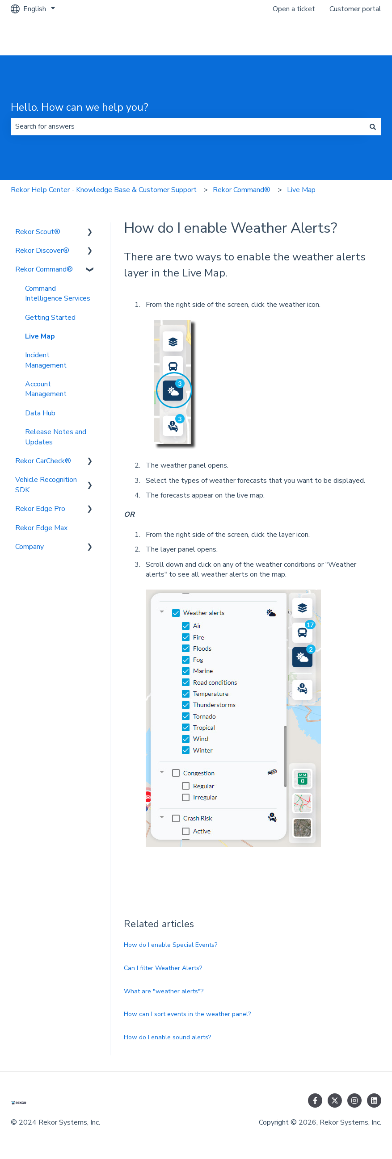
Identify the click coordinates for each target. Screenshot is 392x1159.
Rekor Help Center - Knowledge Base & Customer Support (104, 190)
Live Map (301, 190)
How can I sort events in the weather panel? (187, 1014)
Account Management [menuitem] (46, 389)
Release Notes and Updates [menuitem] (55, 437)
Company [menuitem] (29, 547)
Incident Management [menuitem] (46, 360)
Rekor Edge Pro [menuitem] (40, 509)
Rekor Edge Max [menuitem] (41, 528)
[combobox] (187, 126)
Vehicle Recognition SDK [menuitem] (46, 484)
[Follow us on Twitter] (335, 1100)
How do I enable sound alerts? (167, 1037)
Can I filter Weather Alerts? (163, 968)
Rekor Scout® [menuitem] (37, 232)
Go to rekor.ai (351, 37)
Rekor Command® (241, 190)
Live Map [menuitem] (40, 336)
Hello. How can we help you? (79, 107)
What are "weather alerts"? (163, 991)
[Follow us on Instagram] (354, 1100)
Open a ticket (294, 9)
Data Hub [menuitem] (40, 413)
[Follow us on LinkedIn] (374, 1100)
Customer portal (355, 9)
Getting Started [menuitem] (50, 317)
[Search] (372, 126)
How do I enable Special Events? (170, 945)
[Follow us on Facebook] (315, 1100)
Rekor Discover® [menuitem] (42, 250)
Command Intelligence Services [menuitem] (57, 293)
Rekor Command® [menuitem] (44, 269)
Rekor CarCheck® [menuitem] (43, 461)
